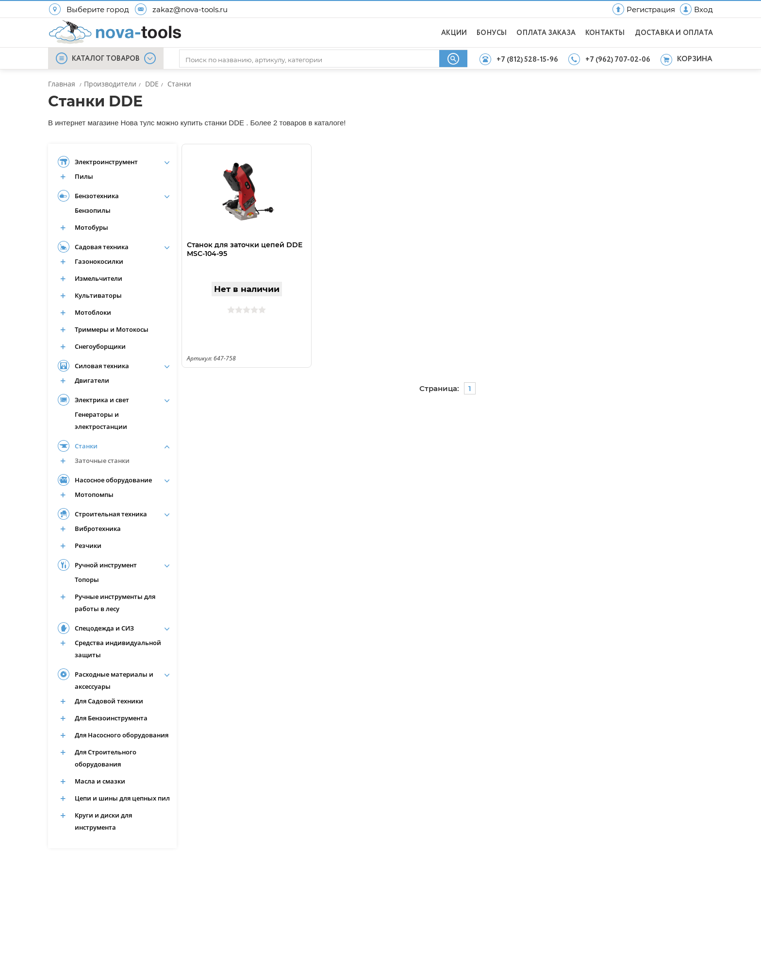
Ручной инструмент (106, 565)
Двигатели (92, 380)
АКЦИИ (454, 33)
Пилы (84, 176)
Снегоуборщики (100, 346)
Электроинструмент (106, 161)
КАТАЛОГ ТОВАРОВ (106, 59)
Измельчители (98, 278)
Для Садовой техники (109, 701)
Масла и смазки (100, 781)
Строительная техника (111, 514)
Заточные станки (102, 460)
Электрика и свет (102, 399)
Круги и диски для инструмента (103, 821)
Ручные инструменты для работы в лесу (115, 602)
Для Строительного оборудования (105, 758)
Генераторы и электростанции (101, 420)
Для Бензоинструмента (111, 718)
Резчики (88, 545)
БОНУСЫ (492, 33)
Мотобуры (91, 227)
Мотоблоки (93, 312)
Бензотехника (97, 195)
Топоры (87, 579)
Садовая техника (102, 246)
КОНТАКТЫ (605, 33)
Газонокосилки (99, 261)
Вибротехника (98, 528)
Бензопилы (93, 210)
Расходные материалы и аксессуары (114, 680)
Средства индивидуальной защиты (118, 648)
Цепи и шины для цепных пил (122, 798)
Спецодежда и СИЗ (104, 628)
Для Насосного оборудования (121, 735)
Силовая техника (102, 365)
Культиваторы (98, 295)
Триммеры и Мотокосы (112, 329)
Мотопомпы (94, 494)
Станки (86, 446)
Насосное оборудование (113, 480)
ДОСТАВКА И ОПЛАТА (674, 33)
